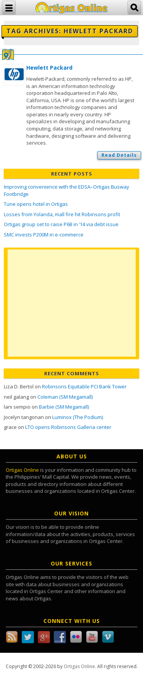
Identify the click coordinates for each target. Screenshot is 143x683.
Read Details (119, 155)
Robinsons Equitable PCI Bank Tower (84, 386)
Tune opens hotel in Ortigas (36, 203)
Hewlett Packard (49, 67)
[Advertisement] (72, 303)
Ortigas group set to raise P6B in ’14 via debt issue (61, 224)
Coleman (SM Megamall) (65, 396)
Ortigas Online (22, 469)
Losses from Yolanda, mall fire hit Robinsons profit (62, 214)
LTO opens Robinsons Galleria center (68, 427)
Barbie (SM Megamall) (64, 406)
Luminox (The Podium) (77, 417)
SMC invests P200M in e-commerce (44, 234)
